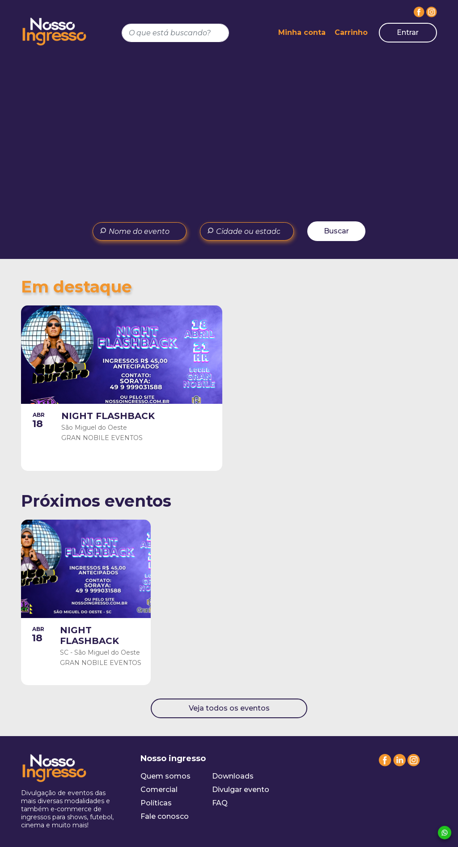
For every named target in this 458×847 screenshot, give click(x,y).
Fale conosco (164, 816)
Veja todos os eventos (229, 708)
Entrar (408, 32)
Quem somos (165, 776)
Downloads (233, 776)
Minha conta (302, 32)
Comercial (159, 789)
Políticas (156, 803)
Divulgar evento (240, 789)
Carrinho (351, 32)
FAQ (220, 803)
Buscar (336, 231)
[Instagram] (431, 12)
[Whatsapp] (444, 833)
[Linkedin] (399, 764)
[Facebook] (419, 12)
